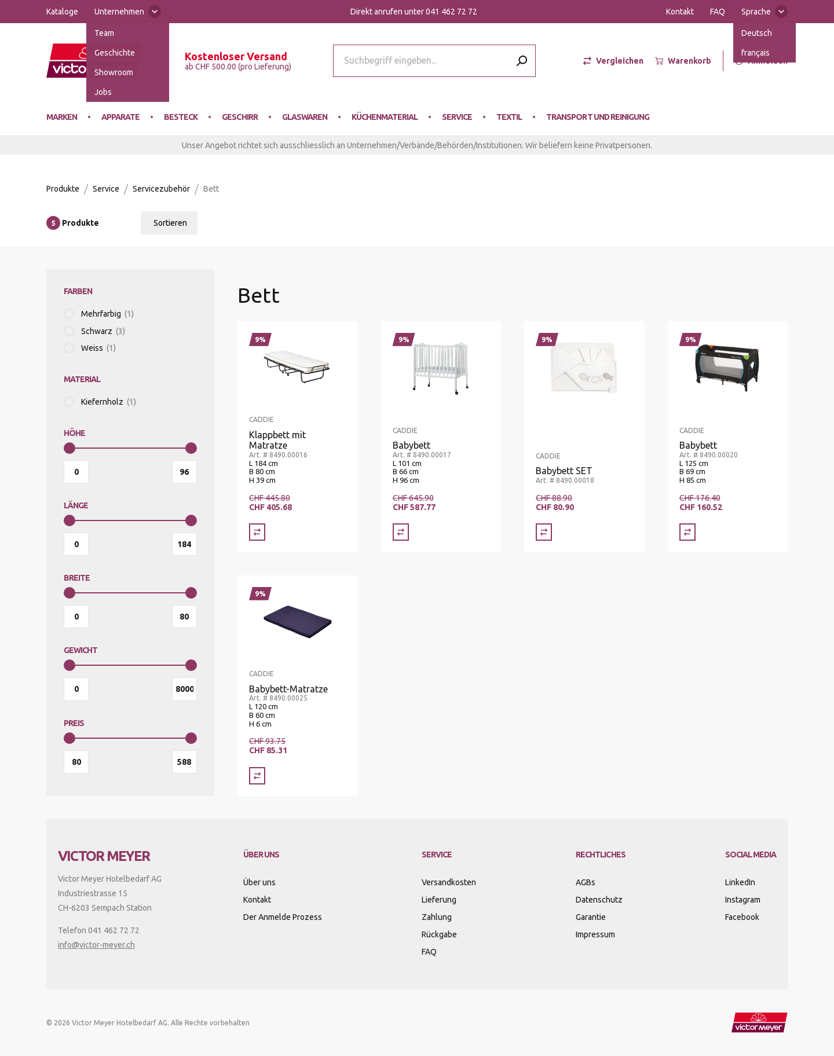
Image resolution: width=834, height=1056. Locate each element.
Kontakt (680, 11)
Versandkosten (449, 882)
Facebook (742, 917)
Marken (61, 117)
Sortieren (170, 223)
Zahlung (437, 917)
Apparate (120, 117)
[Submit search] (522, 60)
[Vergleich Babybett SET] (544, 532)
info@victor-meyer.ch (96, 944)
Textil (509, 117)
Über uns (259, 882)
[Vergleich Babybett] (401, 532)
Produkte (62, 188)
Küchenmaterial (385, 117)
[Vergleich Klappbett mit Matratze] (257, 532)
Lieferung (439, 899)
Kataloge (62, 11)
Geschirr (239, 117)
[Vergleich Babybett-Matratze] (257, 775)
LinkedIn (740, 882)
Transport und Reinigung (597, 117)
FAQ (717, 11)
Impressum (595, 934)
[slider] (69, 448)
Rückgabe (439, 934)
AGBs (585, 882)
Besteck (180, 117)
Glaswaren (304, 117)
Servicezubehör (161, 188)
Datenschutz (599, 899)
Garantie (591, 917)
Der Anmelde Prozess (282, 917)
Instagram (742, 899)
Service (457, 117)
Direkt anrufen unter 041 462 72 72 (413, 11)
